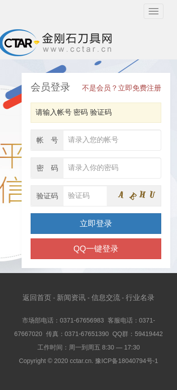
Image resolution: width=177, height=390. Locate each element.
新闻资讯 (71, 297)
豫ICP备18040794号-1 (126, 360)
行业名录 (140, 297)
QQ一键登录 (95, 248)
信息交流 (105, 297)
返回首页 (37, 297)
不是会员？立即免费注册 (121, 88)
